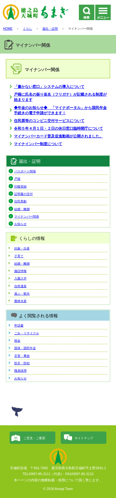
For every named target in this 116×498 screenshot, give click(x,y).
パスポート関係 (25, 171)
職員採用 (20, 370)
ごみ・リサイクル (26, 333)
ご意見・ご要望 (34, 438)
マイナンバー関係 (26, 216)
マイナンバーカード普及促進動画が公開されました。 (58, 136)
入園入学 (20, 278)
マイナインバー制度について (38, 144)
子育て (19, 256)
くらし (27, 28)
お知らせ (20, 224)
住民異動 (20, 201)
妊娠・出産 (22, 248)
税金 (17, 340)
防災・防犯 (22, 363)
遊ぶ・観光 (22, 293)
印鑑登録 (20, 186)
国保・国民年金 (25, 348)
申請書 (19, 325)
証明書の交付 (23, 194)
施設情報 (20, 271)
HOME (7, 28)
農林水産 (20, 301)
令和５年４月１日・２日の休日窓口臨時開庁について (58, 128)
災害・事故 (22, 355)
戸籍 (17, 178)
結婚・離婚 (22, 209)
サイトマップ (84, 438)
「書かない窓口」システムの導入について (49, 86)
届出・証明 (50, 28)
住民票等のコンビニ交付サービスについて (49, 121)
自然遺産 (20, 286)
